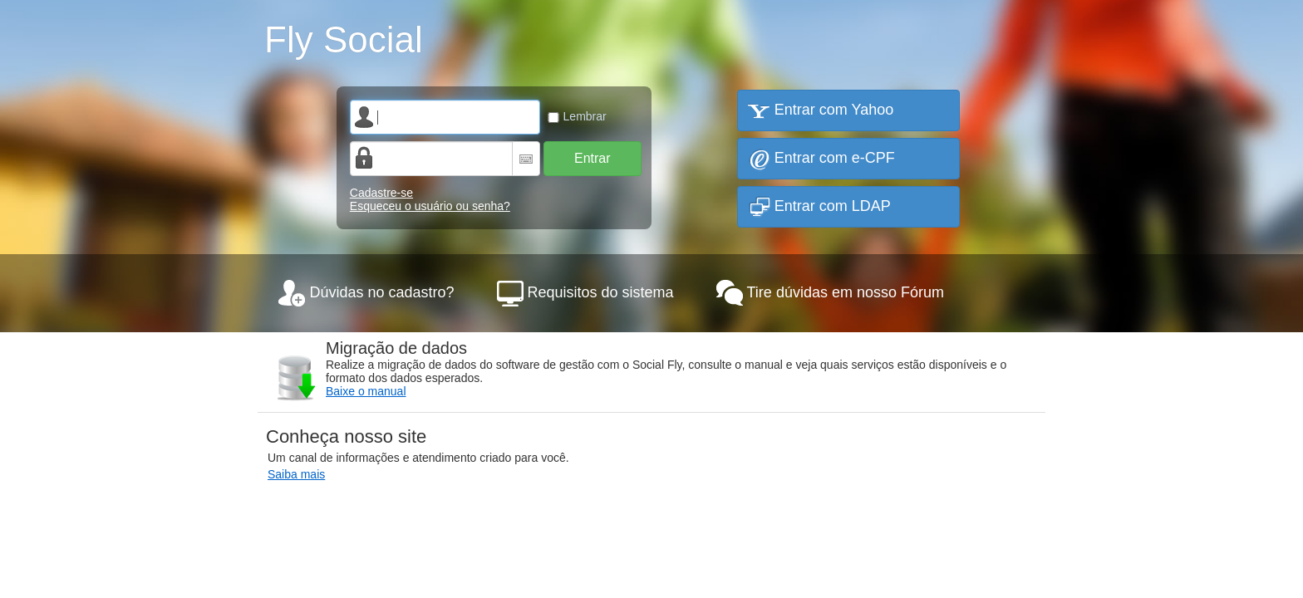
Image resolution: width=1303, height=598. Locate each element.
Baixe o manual (366, 391)
